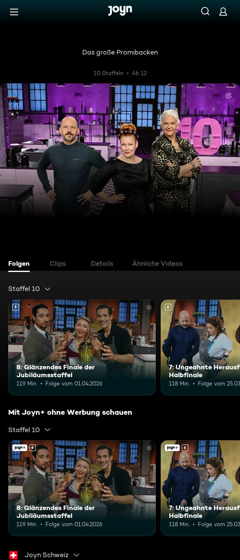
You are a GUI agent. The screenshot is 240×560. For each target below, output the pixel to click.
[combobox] (29, 288)
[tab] (21, 264)
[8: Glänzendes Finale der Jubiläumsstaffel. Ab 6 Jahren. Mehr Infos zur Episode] (82, 347)
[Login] (223, 11)
